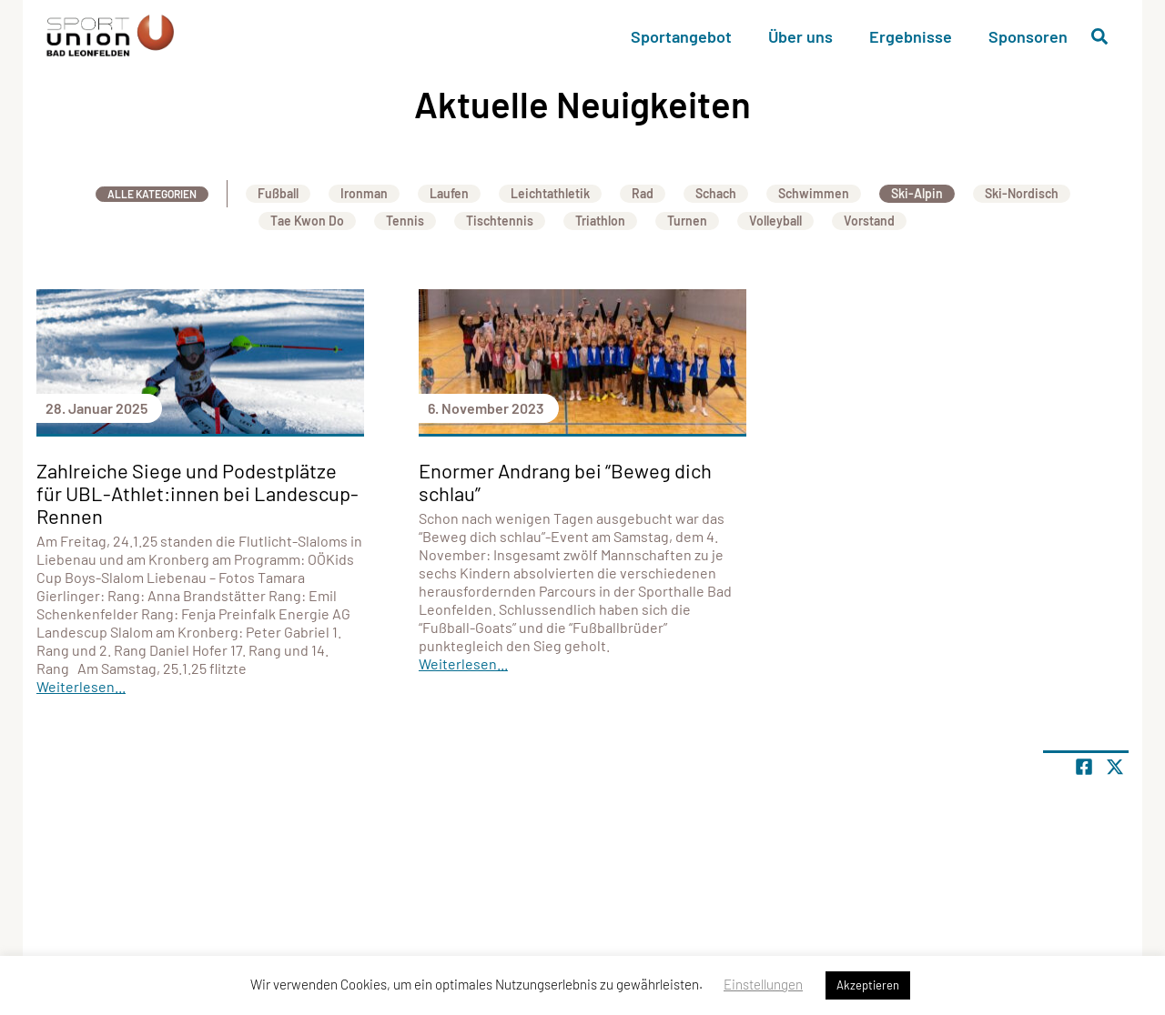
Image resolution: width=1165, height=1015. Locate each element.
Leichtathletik (550, 193)
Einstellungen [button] (763, 984)
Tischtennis (499, 220)
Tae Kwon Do (307, 220)
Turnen (687, 220)
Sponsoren (1028, 36)
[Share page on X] (1115, 766)
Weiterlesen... (81, 686)
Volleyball (775, 220)
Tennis (405, 220)
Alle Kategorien (152, 193)
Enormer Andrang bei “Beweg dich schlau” (565, 481)
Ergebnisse (910, 36)
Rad (642, 193)
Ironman (364, 193)
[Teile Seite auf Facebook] (1084, 766)
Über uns (800, 36)
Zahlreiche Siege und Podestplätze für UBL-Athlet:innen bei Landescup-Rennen (197, 493)
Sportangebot (681, 36)
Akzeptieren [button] (867, 985)
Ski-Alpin (917, 193)
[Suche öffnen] (1099, 36)
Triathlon (600, 220)
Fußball (278, 193)
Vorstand (869, 220)
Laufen (449, 193)
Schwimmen (813, 193)
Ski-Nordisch (1022, 193)
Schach (715, 193)
